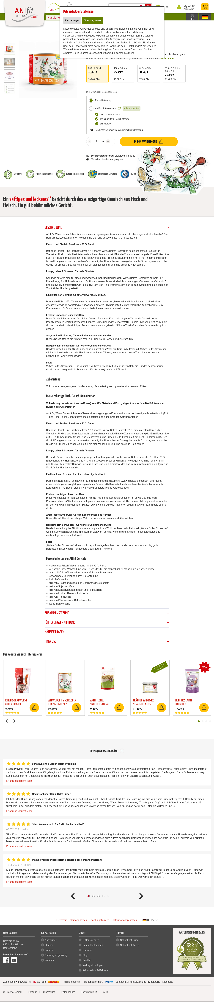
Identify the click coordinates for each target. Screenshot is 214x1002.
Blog (85, 955)
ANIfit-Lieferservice (114, 108)
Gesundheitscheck (92, 945)
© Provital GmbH (12, 992)
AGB (105, 992)
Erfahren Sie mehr (124, 53)
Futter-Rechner (90, 940)
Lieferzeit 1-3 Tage (125, 155)
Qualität (86, 960)
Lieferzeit (61, 920)
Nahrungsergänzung (56, 955)
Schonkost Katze (129, 945)
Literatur (87, 950)
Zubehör (49, 960)
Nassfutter (50, 940)
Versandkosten (109, 91)
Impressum (49, 992)
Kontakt (32, 992)
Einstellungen (72, 20)
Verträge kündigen (92, 965)
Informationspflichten (125, 920)
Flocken (49, 945)
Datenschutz (68, 992)
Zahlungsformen (100, 920)
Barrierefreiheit (89, 992)
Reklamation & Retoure (95, 970)
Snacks (49, 950)
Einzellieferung (100, 100)
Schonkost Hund (129, 940)
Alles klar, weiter (93, 20)
